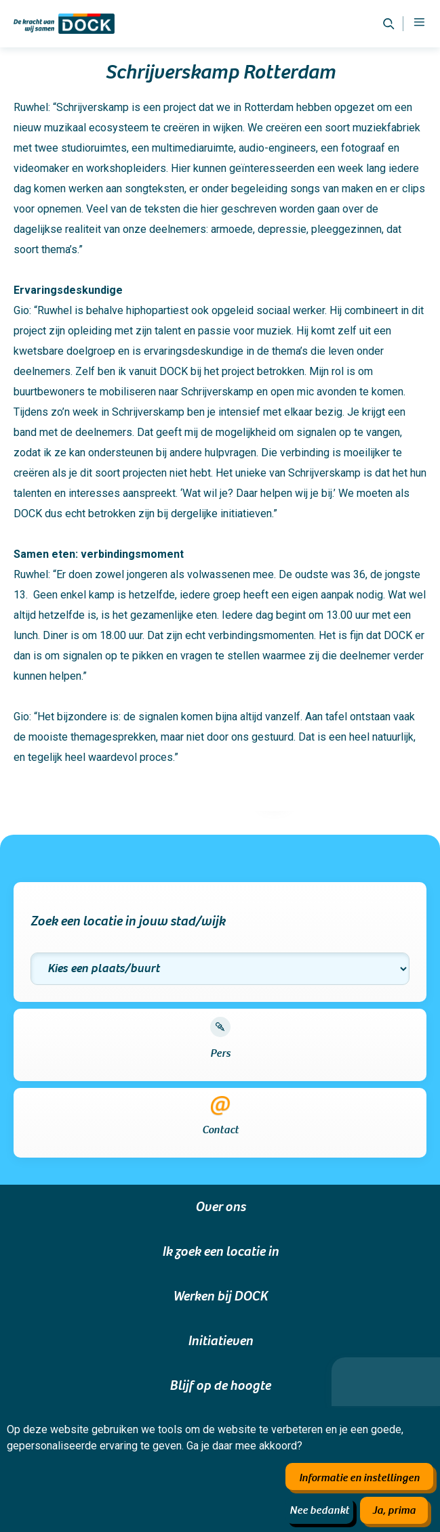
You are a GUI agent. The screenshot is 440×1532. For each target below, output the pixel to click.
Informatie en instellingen (359, 1478)
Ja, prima (394, 1510)
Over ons (220, 1207)
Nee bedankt (319, 1510)
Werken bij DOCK (220, 1296)
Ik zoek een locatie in (220, 1252)
